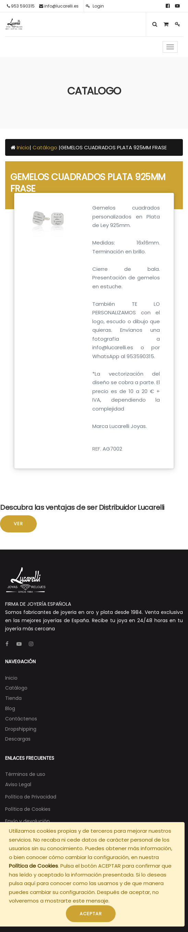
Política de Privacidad (30, 796)
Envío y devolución (27, 821)
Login (95, 6)
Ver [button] (18, 523)
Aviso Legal (18, 784)
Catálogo (46, 147)
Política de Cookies (33, 865)
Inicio (23, 147)
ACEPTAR (91, 913)
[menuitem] (11, 678)
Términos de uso (25, 774)
